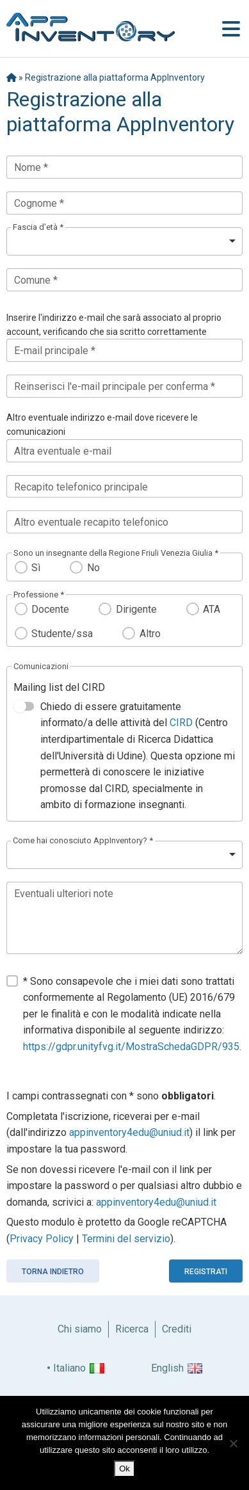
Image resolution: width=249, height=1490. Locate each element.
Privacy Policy (42, 1239)
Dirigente (136, 609)
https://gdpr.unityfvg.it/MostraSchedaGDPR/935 (131, 1047)
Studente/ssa (62, 634)
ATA (211, 609)
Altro (150, 634)
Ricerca (132, 1329)
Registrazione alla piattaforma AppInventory (115, 77)
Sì (35, 568)
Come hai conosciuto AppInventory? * (83, 840)
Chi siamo (80, 1329)
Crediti (176, 1329)
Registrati (205, 1271)
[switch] (23, 706)
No (93, 568)
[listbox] (124, 241)
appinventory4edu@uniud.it (129, 1132)
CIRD (181, 723)
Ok (124, 1468)
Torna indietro (53, 1271)
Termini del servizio (126, 1239)
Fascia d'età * (38, 227)
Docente (50, 609)
